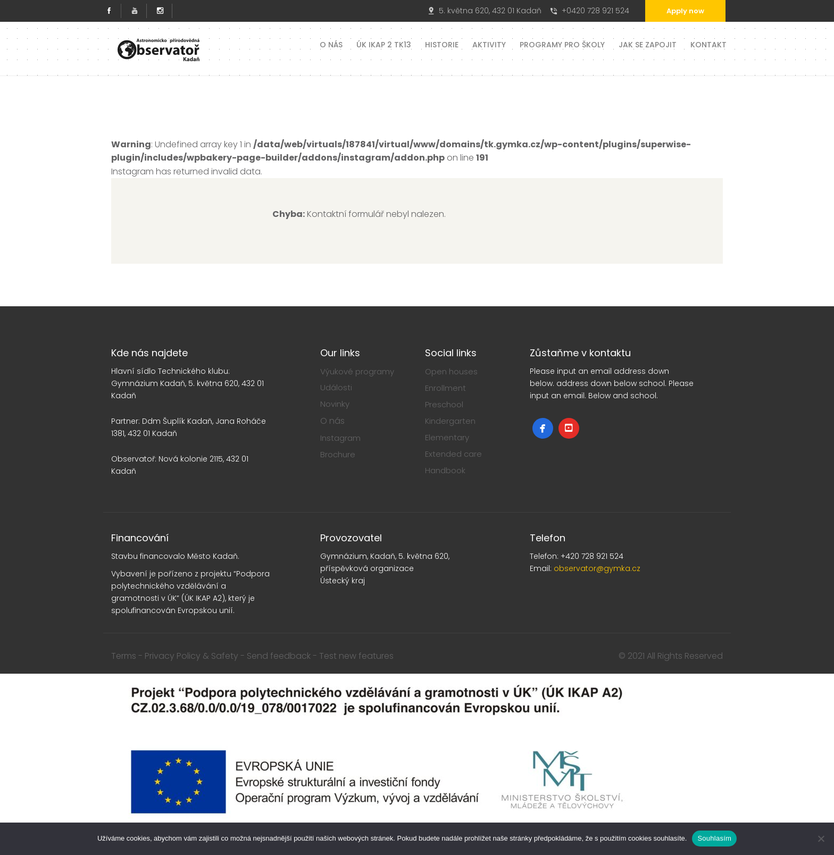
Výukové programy (357, 371)
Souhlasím (714, 838)
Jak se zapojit (648, 43)
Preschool (444, 404)
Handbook (445, 470)
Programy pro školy (562, 43)
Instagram (340, 437)
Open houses (451, 371)
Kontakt (708, 43)
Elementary (447, 437)
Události (336, 387)
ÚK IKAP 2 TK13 (383, 43)
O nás (331, 43)
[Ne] (820, 838)
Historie (441, 43)
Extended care (453, 453)
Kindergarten (450, 420)
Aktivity (489, 43)
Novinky (334, 403)
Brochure (337, 454)
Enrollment (445, 387)
